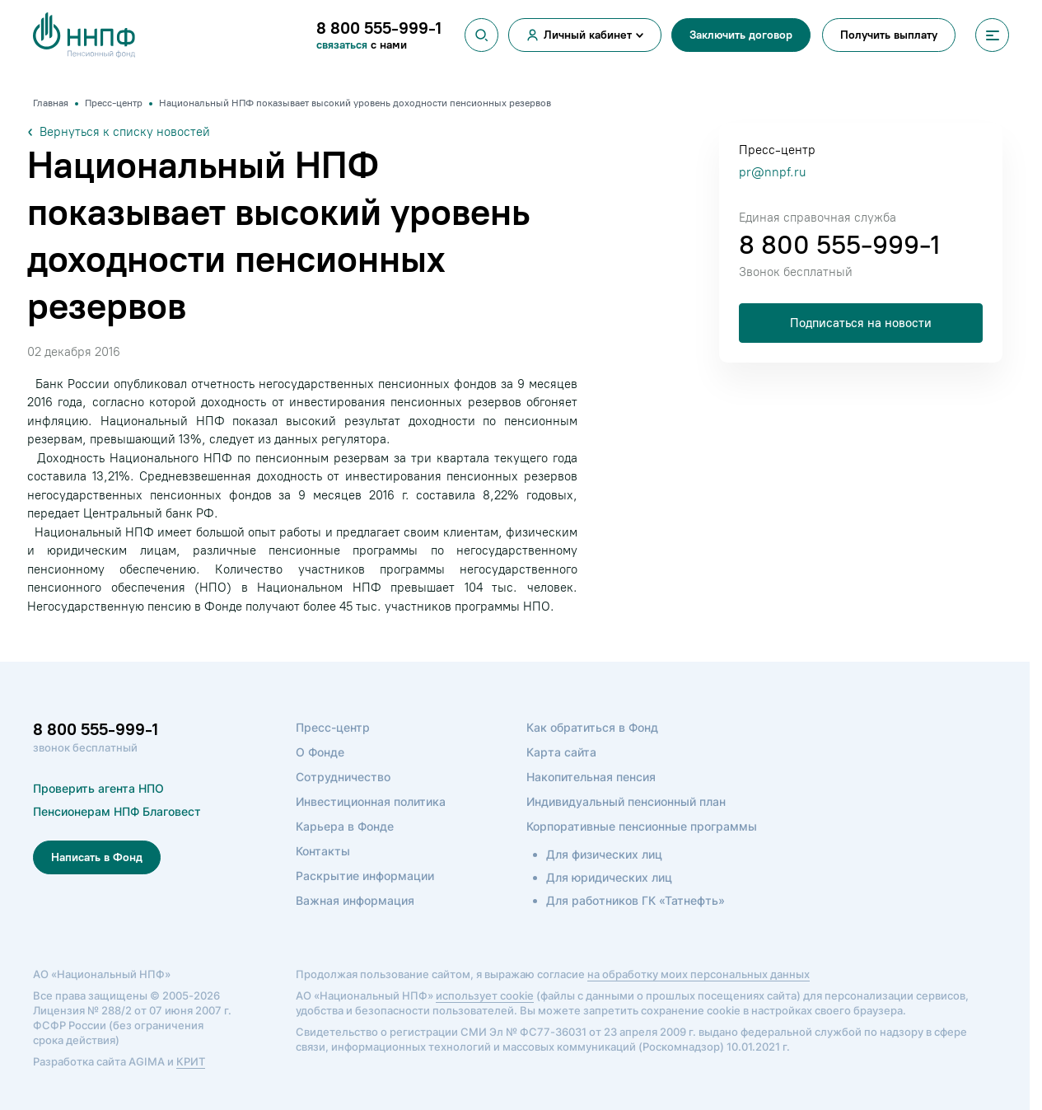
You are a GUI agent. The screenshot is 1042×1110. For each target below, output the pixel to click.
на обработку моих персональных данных (698, 974)
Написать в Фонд (97, 857)
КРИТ (190, 1061)
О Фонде (320, 752)
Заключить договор (740, 35)
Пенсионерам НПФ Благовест (117, 811)
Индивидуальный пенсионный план (626, 801)
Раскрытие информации (365, 876)
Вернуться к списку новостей (118, 131)
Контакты (323, 851)
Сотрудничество (343, 777)
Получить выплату (888, 35)
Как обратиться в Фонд (592, 727)
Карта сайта (561, 752)
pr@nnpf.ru (772, 172)
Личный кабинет (588, 35)
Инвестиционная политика (371, 801)
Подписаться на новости (861, 323)
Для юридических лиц (609, 877)
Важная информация (355, 900)
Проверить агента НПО (98, 788)
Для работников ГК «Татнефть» (635, 900)
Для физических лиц (604, 854)
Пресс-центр (333, 727)
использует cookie (485, 995)
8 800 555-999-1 (839, 244)
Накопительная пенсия (591, 777)
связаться (343, 45)
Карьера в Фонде (345, 826)
